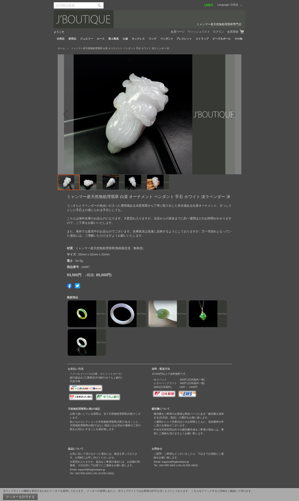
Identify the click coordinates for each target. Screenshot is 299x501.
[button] (236, 5)
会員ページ (178, 31)
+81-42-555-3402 (103, 473)
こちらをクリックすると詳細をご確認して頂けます (221, 490)
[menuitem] (60, 39)
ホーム (61, 48)
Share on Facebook (69, 285)
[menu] (149, 39)
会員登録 (232, 31)
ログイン (218, 31)
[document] (149, 494)
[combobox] (79, 5)
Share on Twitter (77, 285)
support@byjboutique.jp (91, 469)
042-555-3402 (83, 473)
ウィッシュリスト (199, 31)
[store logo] (149, 19)
